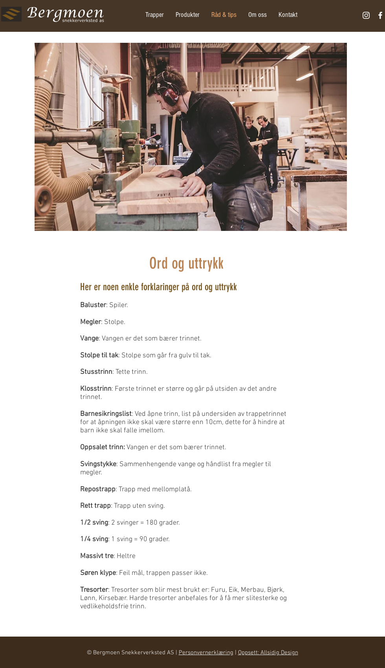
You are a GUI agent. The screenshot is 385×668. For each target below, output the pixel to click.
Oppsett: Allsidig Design (268, 652)
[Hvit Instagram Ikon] (366, 15)
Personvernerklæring (206, 652)
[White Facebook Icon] (380, 15)
